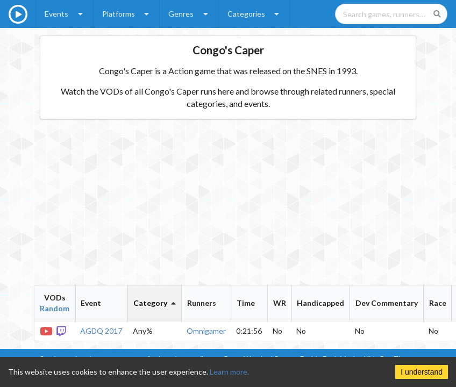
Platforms (127, 13)
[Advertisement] (228, 202)
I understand (422, 372)
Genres (189, 13)
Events (65, 13)
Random (54, 308)
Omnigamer (206, 330)
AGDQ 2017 (101, 330)
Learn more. (229, 371)
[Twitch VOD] (62, 330)
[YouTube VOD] (46, 330)
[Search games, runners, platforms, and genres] (391, 14)
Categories (254, 13)
